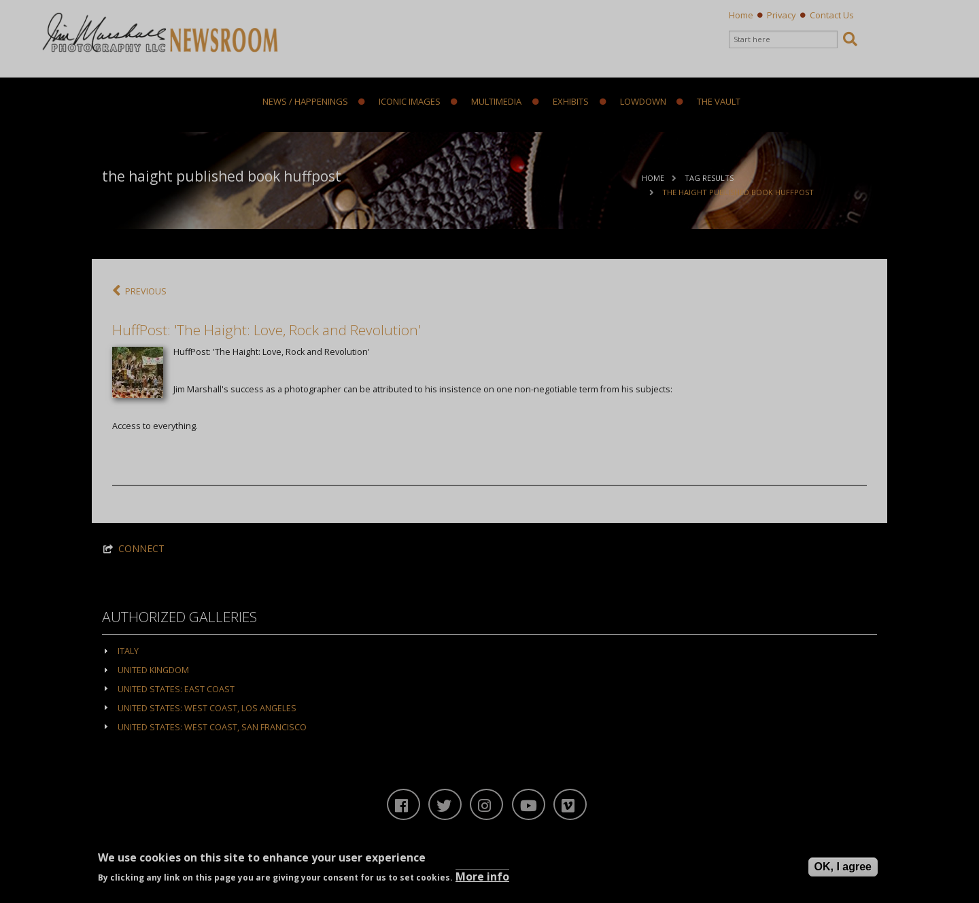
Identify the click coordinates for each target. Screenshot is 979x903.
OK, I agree (843, 866)
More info (482, 876)
